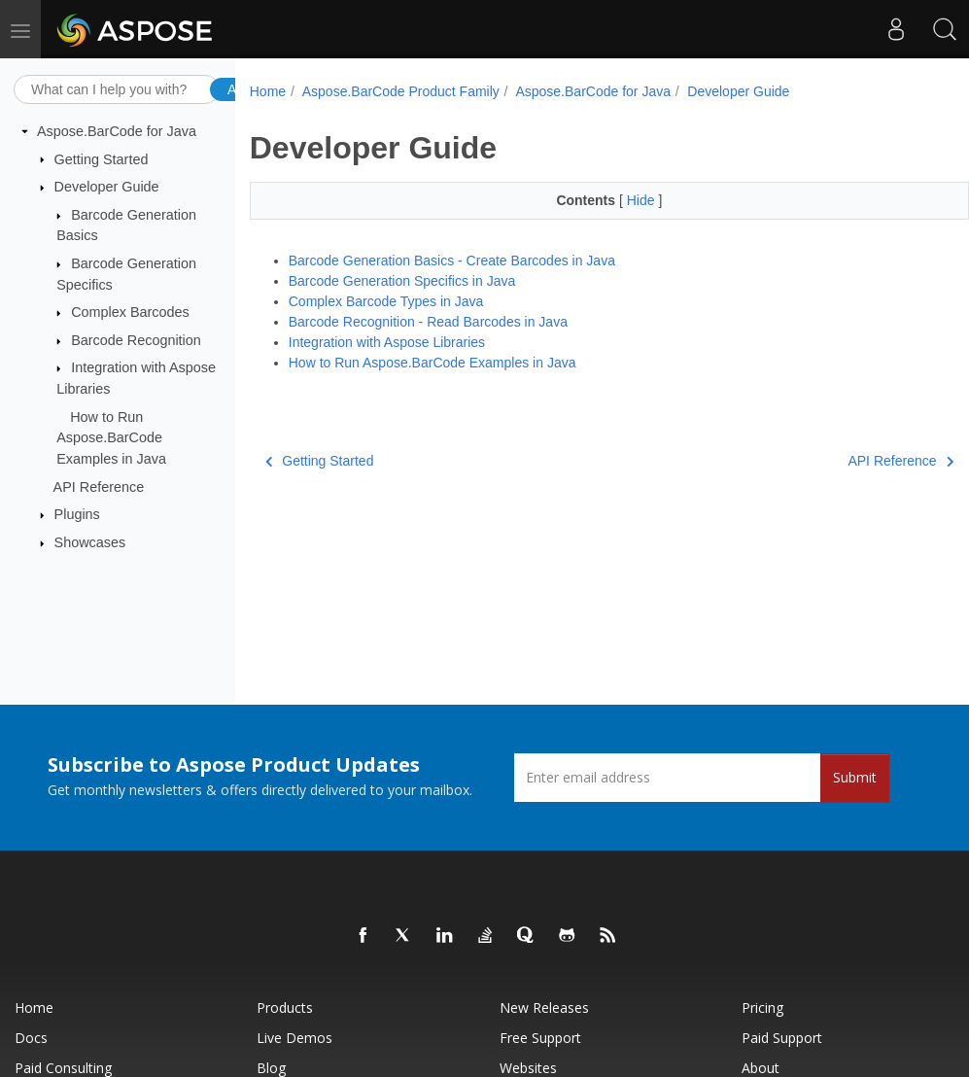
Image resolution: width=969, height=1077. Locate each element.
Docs (31, 1037)
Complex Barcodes (130, 312)
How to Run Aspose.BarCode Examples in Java (111, 438)
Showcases (90, 542)
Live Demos (294, 1037)
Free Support (540, 1037)
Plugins (77, 514)
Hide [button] (643, 200)
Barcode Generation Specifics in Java (402, 281)
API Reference (99, 486)
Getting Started (101, 158)
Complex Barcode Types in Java (386, 301)
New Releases (544, 1007)
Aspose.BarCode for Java (116, 131)
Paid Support (782, 1037)
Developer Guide (106, 186)
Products (285, 1007)
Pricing (762, 1007)
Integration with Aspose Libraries (387, 342)
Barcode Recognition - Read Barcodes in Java (428, 322)
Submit (855, 777)
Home (268, 91)
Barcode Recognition (136, 340)
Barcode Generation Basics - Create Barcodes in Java (452, 260)
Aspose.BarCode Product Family (401, 91)
